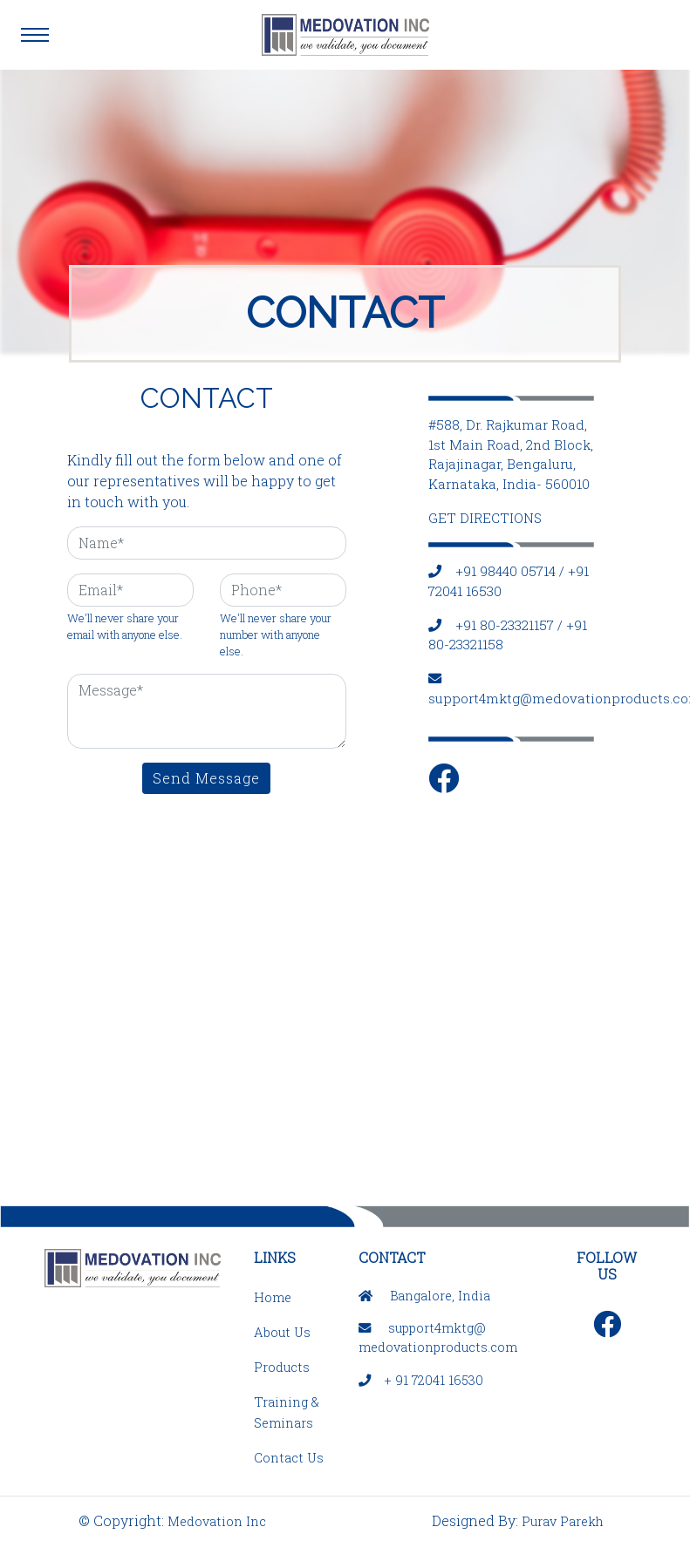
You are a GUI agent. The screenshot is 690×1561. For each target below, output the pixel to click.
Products (282, 1367)
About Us (282, 1332)
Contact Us (289, 1457)
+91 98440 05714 (505, 571)
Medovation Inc (216, 1521)
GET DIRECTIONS (485, 517)
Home (272, 1297)
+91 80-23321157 (504, 625)
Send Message (206, 778)
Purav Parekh (563, 1521)
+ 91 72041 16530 (434, 1380)
